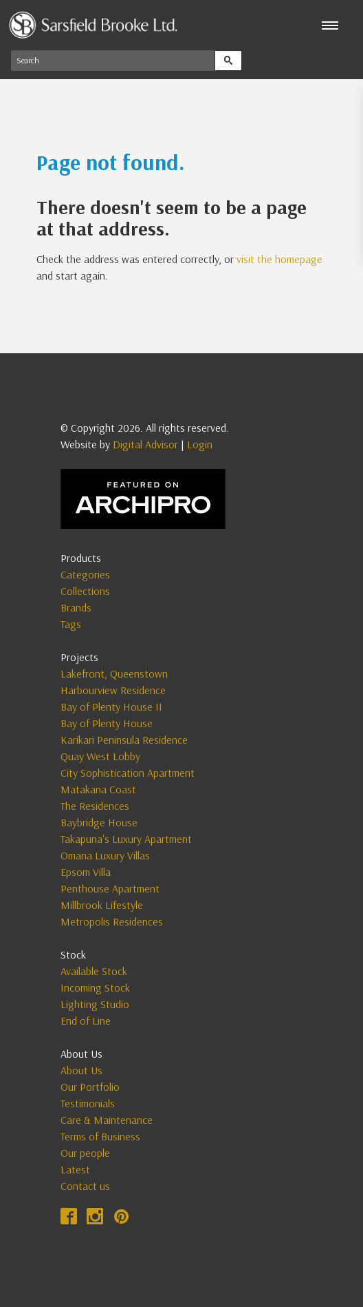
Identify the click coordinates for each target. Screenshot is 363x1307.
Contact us (85, 1186)
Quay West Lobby (100, 756)
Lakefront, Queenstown (114, 673)
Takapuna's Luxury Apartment (126, 839)
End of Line (85, 1020)
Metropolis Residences (111, 921)
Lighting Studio (94, 1004)
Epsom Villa (85, 872)
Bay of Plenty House (106, 723)
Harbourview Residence (113, 690)
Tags (70, 624)
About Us (81, 1070)
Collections (85, 591)
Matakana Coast (98, 789)
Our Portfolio (90, 1087)
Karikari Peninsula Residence (124, 739)
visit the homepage (279, 259)
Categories (85, 574)
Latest (75, 1169)
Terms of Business (100, 1136)
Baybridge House (99, 822)
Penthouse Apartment (110, 888)
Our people (85, 1153)
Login (199, 444)
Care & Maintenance (106, 1120)
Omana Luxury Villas (105, 855)
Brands (75, 607)
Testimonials (87, 1103)
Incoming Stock (95, 987)
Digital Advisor (145, 444)
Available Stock (93, 971)
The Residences (94, 806)
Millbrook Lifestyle (101, 905)
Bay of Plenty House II (111, 706)
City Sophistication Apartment (127, 773)
